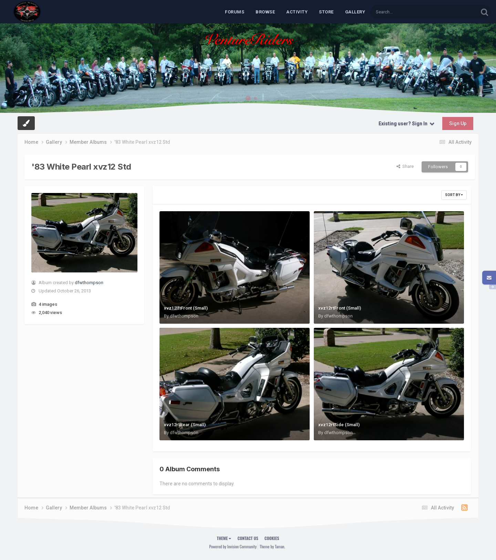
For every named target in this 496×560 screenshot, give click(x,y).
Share (405, 166)
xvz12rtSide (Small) (339, 424)
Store (326, 11)
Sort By (454, 195)
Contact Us (247, 538)
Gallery (355, 11)
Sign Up (457, 123)
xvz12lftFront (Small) (186, 308)
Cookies (272, 538)
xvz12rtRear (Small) (185, 424)
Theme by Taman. (272, 546)
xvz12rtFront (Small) (339, 308)
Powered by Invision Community (233, 546)
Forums (234, 11)
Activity (297, 11)
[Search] (406, 12)
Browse (265, 11)
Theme (224, 538)
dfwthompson (89, 282)
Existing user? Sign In (406, 123)
